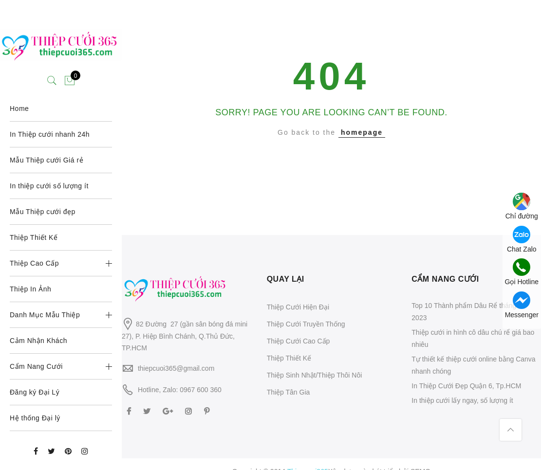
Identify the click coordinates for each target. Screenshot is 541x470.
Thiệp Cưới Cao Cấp (298, 341)
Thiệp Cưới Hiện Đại (298, 307)
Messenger (522, 305)
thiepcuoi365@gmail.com (176, 368)
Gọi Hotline (522, 272)
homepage (362, 132)
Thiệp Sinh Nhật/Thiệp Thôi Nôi (314, 375)
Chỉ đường (521, 206)
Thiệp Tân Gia (288, 392)
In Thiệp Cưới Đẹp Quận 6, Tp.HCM (466, 386)
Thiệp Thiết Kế (289, 358)
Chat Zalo (522, 239)
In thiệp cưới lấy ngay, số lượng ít (462, 400)
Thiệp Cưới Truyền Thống (306, 324)
